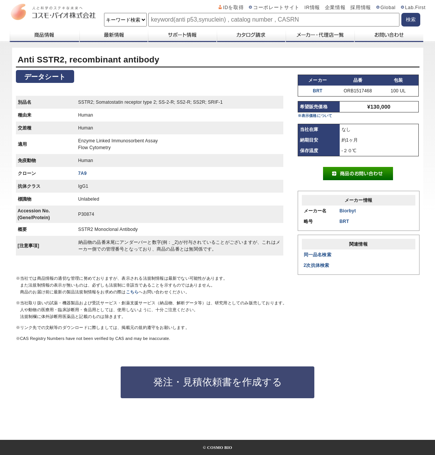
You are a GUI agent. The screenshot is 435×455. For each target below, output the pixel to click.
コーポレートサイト (276, 7)
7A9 (82, 173)
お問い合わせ (388, 35)
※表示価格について (315, 116)
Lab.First (415, 7)
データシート (44, 77)
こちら (132, 292)
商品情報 (44, 35)
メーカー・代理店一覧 (319, 35)
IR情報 (312, 7)
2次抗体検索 (316, 265)
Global (388, 7)
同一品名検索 (317, 254)
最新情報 (113, 35)
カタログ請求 (250, 35)
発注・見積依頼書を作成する (217, 382)
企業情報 (335, 7)
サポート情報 (182, 35)
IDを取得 (233, 7)
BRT (317, 90)
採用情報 (360, 7)
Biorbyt (348, 210)
